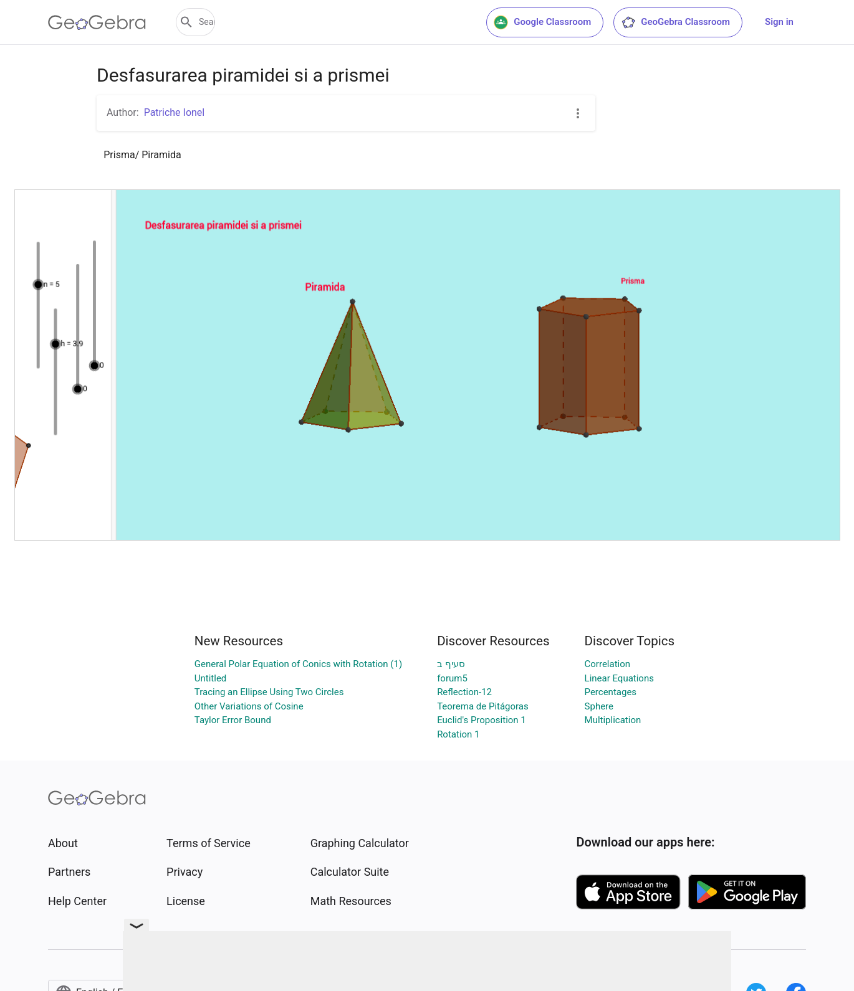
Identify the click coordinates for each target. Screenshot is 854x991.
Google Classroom (542, 22)
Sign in (779, 21)
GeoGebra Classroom (675, 22)
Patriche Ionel (174, 112)
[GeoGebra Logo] (97, 22)
